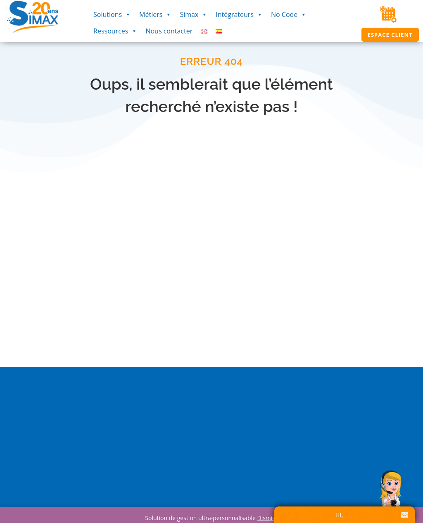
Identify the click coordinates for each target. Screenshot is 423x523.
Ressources (115, 31)
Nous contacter (168, 31)
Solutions (112, 14)
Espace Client (390, 34)
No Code (289, 14)
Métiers (155, 14)
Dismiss (267, 518)
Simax (193, 14)
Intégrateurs (239, 14)
